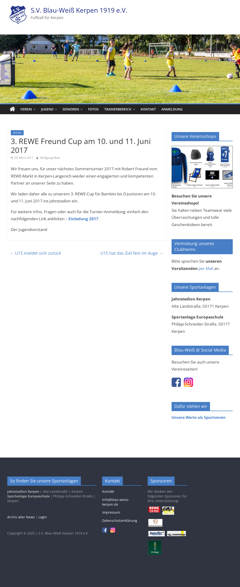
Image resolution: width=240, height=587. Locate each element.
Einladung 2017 (83, 218)
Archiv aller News (21, 517)
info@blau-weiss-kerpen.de (115, 502)
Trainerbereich (117, 109)
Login (42, 517)
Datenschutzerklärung (119, 520)
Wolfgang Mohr (50, 158)
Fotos (93, 109)
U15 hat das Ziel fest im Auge (131, 253)
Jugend (47, 109)
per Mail (206, 268)
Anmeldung (172, 109)
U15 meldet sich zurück (35, 253)
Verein (26, 109)
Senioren (71, 109)
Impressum (111, 512)
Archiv (17, 133)
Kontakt (148, 109)
